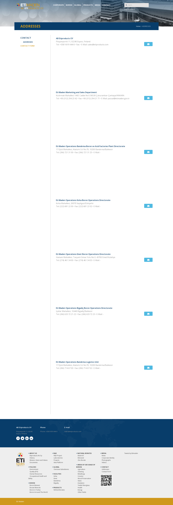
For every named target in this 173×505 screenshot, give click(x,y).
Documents (33, 462)
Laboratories (58, 458)
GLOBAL (77, 5)
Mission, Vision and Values (38, 460)
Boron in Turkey (35, 490)
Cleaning (81, 472)
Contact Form (106, 472)
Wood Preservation (84, 478)
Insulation (81, 483)
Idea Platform (58, 462)
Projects (56, 460)
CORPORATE (58, 5)
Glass (79, 481)
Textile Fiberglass (84, 485)
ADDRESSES (28, 42)
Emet (55, 478)
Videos (104, 462)
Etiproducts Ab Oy (36, 456)
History (32, 458)
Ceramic (80, 476)
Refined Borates (59, 490)
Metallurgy (81, 474)
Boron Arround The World (39, 492)
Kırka (55, 476)
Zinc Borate (82, 460)
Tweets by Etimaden (131, 453)
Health (80, 488)
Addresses (105, 469)
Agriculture (81, 469)
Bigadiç (56, 483)
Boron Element (35, 485)
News (103, 456)
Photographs (106, 460)
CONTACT (106, 5)
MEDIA (97, 5)
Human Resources (36, 474)
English (126, 9)
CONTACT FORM (27, 46)
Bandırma (57, 481)
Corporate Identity (108, 458)
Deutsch (132, 9)
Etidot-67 (81, 456)
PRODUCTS (88, 5)
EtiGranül (81, 458)
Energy (80, 490)
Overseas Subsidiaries (61, 469)
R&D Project (58, 456)
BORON (69, 5)
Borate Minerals (35, 488)
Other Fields (82, 492)
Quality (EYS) (34, 472)
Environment (34, 469)
